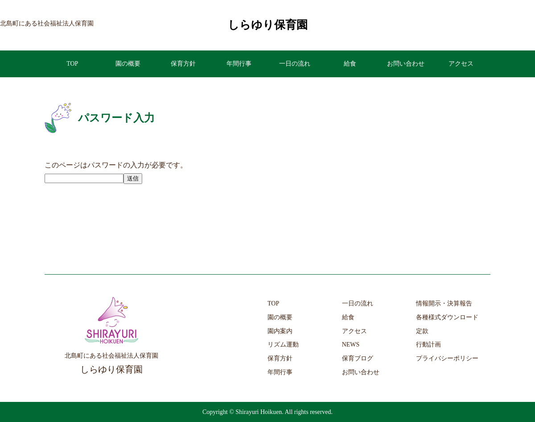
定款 (422, 331)
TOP (72, 63)
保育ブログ (357, 358)
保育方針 (183, 63)
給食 (350, 63)
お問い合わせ (405, 63)
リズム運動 (283, 344)
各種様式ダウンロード (447, 317)
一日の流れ (294, 63)
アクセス (461, 63)
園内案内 (280, 331)
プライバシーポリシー (447, 358)
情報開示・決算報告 (444, 303)
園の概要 (127, 63)
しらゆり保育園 (268, 25)
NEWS (351, 344)
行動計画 (428, 344)
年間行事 (238, 63)
